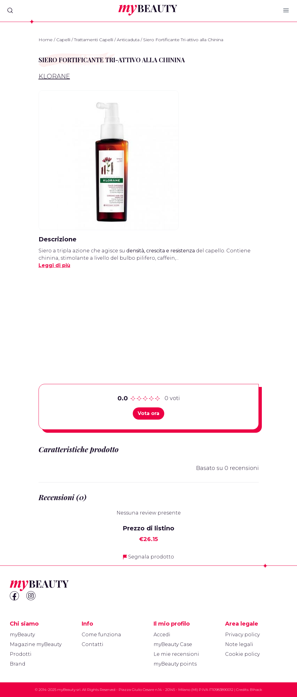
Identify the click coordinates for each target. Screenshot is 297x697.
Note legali (239, 644)
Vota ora (148, 413)
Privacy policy (242, 634)
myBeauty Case (173, 644)
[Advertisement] (149, 316)
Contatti (92, 644)
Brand (17, 664)
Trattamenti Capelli (93, 39)
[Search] (10, 10)
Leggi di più (54, 265)
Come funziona (101, 634)
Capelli (63, 39)
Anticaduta (128, 39)
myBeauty (22, 634)
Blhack (256, 689)
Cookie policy (242, 654)
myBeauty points (175, 664)
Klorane (54, 76)
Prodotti (21, 654)
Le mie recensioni (176, 654)
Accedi (162, 634)
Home (46, 39)
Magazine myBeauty (35, 644)
